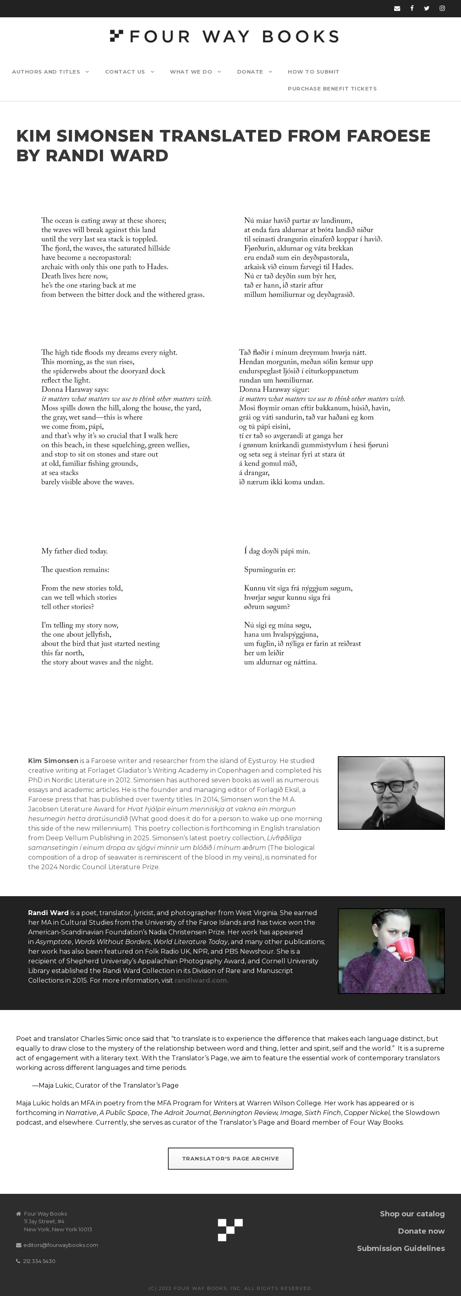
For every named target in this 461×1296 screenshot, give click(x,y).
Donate (250, 71)
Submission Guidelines (401, 1248)
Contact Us (125, 71)
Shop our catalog (412, 1214)
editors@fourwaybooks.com (60, 1245)
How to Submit (314, 71)
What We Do (191, 71)
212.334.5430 (39, 1261)
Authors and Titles (46, 71)
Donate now (421, 1231)
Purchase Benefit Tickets (332, 88)
